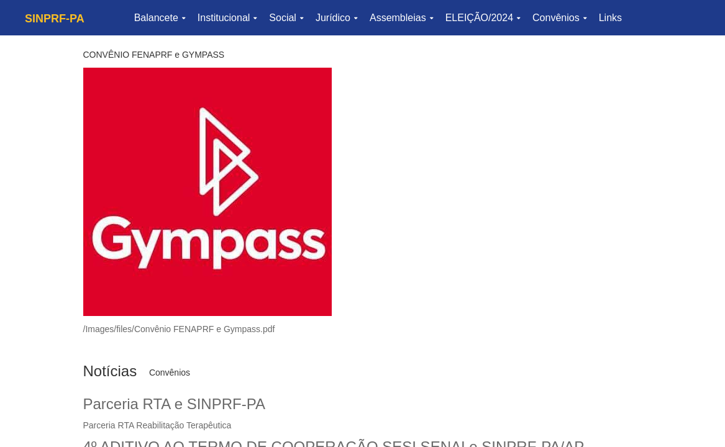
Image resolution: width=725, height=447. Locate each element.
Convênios (559, 17)
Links (610, 17)
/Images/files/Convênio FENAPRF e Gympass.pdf (179, 329)
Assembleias (401, 17)
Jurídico (336, 17)
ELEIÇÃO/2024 (482, 17)
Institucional (227, 17)
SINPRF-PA (54, 18)
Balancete (159, 17)
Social (286, 17)
